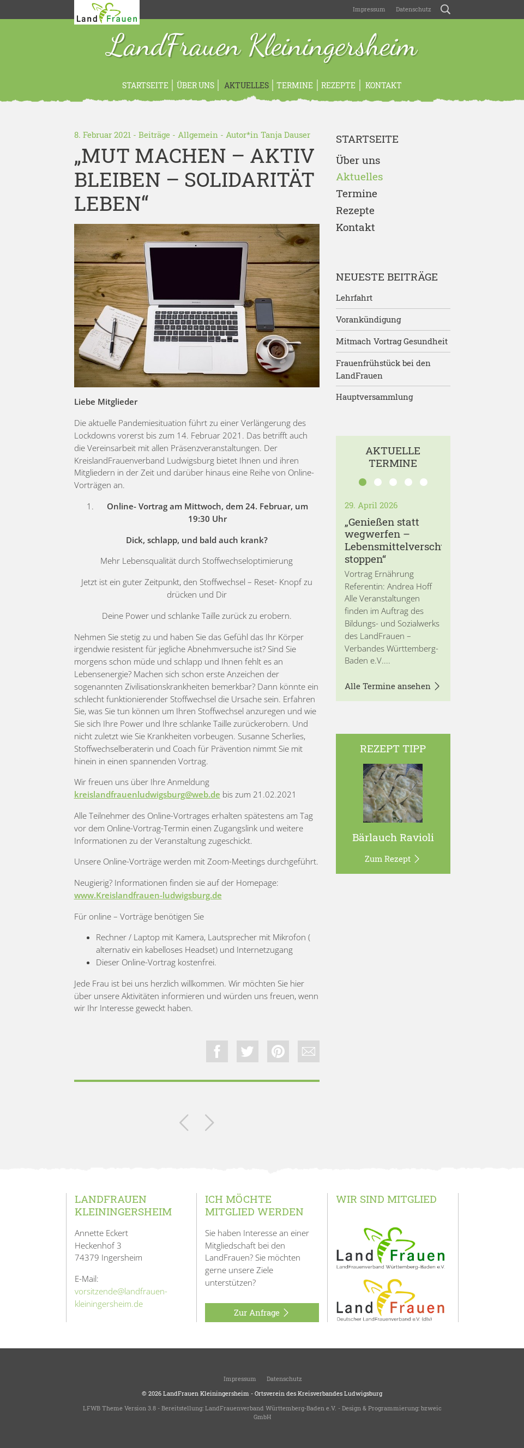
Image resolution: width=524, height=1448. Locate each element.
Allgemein (198, 134)
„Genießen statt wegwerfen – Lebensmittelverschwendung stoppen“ (416, 540)
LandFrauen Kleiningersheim (262, 46)
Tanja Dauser (285, 134)
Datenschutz (412, 9)
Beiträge (154, 134)
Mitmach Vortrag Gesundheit (392, 341)
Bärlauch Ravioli (393, 837)
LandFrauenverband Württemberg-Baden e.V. (270, 1408)
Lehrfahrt (354, 297)
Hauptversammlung (374, 396)
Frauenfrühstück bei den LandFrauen (383, 369)
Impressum (368, 9)
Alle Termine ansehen (393, 686)
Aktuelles (245, 85)
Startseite (145, 85)
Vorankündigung (368, 319)
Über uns (195, 85)
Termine (294, 85)
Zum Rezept (393, 859)
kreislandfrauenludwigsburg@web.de (147, 794)
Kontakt (383, 85)
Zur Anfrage (262, 1313)
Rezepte (338, 85)
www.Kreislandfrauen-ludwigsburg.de (148, 895)
